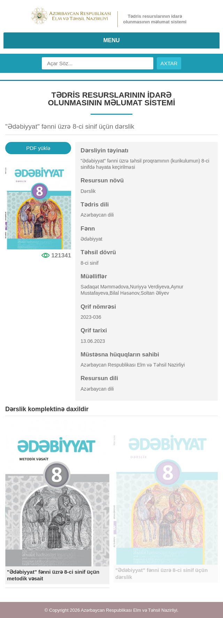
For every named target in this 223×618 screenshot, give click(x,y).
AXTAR (169, 63)
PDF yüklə (38, 148)
